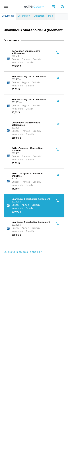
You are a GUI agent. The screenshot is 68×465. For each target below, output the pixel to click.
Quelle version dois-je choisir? (23, 251)
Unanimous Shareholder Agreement (31, 199)
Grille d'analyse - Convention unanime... (27, 149)
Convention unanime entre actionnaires (26, 52)
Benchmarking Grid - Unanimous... (30, 76)
